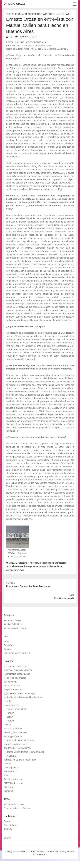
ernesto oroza (14, 3)
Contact (7, 649)
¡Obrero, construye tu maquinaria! (20, 759)
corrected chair (11, 681)
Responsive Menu (74, 4)
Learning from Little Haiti (16, 732)
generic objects (11, 705)
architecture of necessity (27, 563)
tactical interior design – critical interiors (23, 697)
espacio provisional (13, 728)
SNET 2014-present (13, 783)
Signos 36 (8, 791)
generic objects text (16, 709)
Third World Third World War (17, 748)
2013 (11, 563)
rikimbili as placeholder (15, 678)
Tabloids (8, 829)
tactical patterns (11, 767)
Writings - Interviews (56, 14)
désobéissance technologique (20, 566)
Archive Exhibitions (13, 624)
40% (6, 775)
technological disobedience (49, 566)
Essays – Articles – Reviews (17, 808)
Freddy (10, 713)
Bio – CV (8, 645)
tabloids (7, 724)
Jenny (10, 717)
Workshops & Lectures (15, 628)
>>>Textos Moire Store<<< (17, 653)
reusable (8, 701)
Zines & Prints (10, 825)
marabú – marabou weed (16, 744)
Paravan (11, 720)
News (6, 641)
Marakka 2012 (11, 771)
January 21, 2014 (28, 36)
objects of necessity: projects (18, 670)
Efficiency (8, 787)
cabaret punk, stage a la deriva (19, 740)
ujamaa (7, 763)
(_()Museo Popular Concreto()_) (19, 693)
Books (7, 821)
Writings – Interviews (14, 804)
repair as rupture (12, 685)
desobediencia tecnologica (53, 563)
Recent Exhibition (12, 620)
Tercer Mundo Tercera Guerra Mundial (25, 752)
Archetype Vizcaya (13, 736)
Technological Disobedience (24, 14)
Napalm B (11, 756)
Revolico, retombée (13, 779)
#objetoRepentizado (13, 689)
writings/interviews (15, 570)
